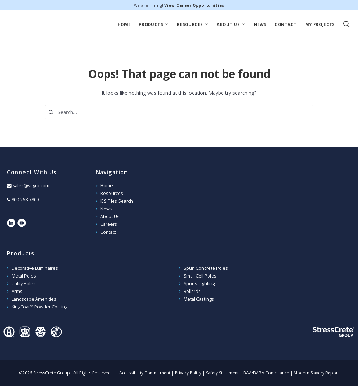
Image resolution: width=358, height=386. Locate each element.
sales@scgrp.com (31, 186)
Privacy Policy (188, 373)
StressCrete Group (46, 24)
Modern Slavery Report (316, 373)
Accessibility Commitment (144, 373)
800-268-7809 (25, 200)
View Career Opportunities (194, 5)
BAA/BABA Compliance (266, 373)
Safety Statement (222, 373)
